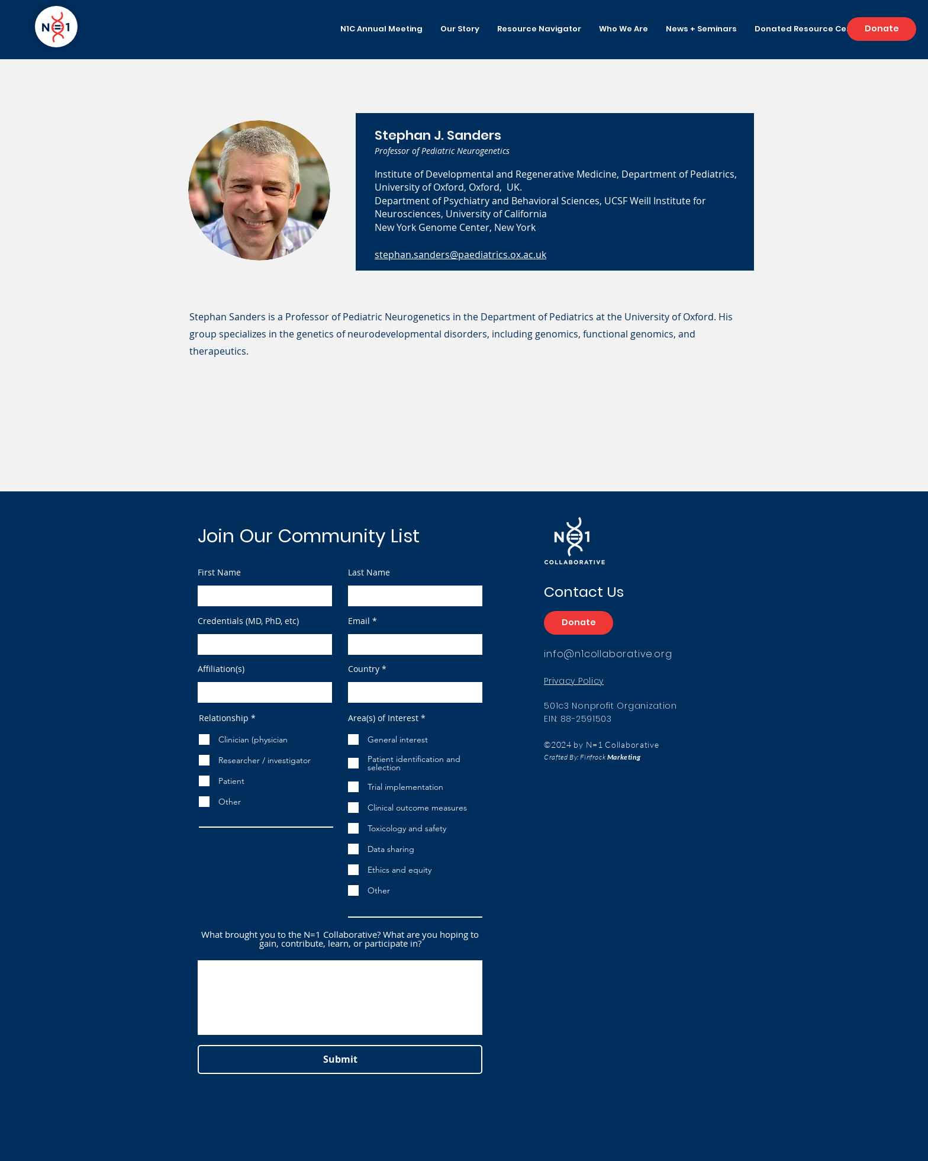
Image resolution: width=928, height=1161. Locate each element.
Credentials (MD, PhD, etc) (248, 621)
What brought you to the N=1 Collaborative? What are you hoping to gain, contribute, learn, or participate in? (340, 939)
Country (363, 669)
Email (359, 621)
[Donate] (881, 29)
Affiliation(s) (221, 669)
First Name (219, 572)
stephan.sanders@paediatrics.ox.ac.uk (460, 254)
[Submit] (340, 1059)
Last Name (369, 572)
